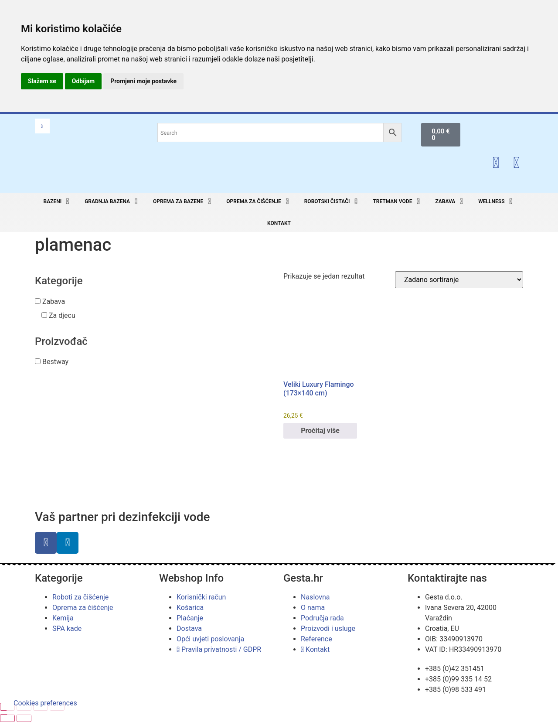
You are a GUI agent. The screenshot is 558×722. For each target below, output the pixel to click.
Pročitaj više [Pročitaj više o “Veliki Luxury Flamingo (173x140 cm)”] (320, 430)
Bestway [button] (55, 362)
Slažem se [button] (42, 81)
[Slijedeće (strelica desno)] (24, 718)
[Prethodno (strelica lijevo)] (7, 718)
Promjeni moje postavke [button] (143, 81)
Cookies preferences (45, 703)
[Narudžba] (459, 279)
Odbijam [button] (83, 81)
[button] (57, 201)
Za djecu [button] (62, 315)
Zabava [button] (53, 301)
